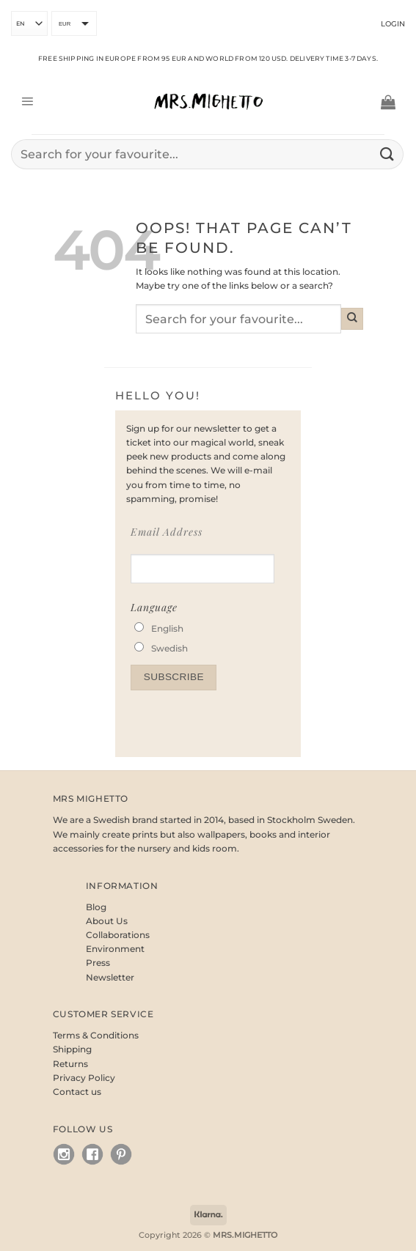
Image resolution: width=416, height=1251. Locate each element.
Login (393, 24)
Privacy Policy (84, 1077)
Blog (96, 906)
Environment (115, 948)
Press (98, 962)
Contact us (77, 1091)
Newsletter (110, 977)
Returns (70, 1063)
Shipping (72, 1049)
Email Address (166, 532)
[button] (27, 101)
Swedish (169, 648)
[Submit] (387, 154)
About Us (107, 920)
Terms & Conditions (96, 1035)
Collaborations (118, 934)
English (167, 628)
